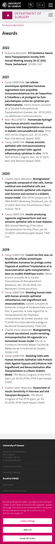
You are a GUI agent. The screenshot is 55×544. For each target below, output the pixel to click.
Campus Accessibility (12, 466)
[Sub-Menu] (50, 15)
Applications (8, 484)
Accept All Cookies (27, 539)
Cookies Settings (27, 522)
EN (39, 5)
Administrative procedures (15, 490)
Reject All (27, 530)
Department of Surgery (28, 15)
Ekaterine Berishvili (13, 25)
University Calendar (12, 472)
